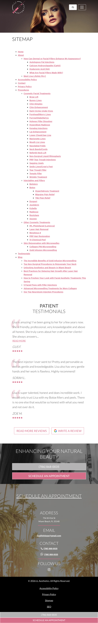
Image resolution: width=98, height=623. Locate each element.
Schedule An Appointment (49, 620)
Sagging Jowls (37, 163)
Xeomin (33, 219)
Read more (19, 340)
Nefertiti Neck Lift (38, 153)
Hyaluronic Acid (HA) (40, 69)
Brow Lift (34, 97)
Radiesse (34, 212)
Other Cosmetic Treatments (37, 222)
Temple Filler (36, 173)
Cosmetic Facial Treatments (37, 93)
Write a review (67, 431)
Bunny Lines (36, 100)
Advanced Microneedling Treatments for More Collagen (50, 288)
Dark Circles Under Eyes (41, 111)
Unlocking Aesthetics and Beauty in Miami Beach (47, 267)
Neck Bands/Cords (38, 149)
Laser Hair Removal (39, 229)
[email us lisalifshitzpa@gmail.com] (49, 536)
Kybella (33, 208)
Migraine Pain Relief (45, 194)
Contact (21, 83)
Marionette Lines (38, 139)
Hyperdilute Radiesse (40, 125)
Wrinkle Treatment (38, 177)
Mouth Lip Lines (37, 142)
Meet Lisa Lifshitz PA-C (35, 76)
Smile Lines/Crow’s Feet (41, 166)
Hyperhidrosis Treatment (47, 191)
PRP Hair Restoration (40, 236)
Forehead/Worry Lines (40, 114)
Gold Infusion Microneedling (43, 250)
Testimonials (24, 253)
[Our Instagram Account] (49, 574)
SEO (49, 606)
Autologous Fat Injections (42, 62)
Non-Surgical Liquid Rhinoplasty (45, 156)
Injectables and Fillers (34, 180)
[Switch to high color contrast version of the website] (73, 7)
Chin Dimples (36, 104)
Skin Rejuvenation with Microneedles (41, 243)
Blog (20, 257)
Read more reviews (32, 431)
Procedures (23, 90)
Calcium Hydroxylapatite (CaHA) (45, 65)
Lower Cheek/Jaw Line (40, 135)
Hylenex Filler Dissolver (41, 121)
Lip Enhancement (38, 132)
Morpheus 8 (35, 233)
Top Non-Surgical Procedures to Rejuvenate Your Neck (50, 264)
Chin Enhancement (39, 107)
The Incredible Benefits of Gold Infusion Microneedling (50, 261)
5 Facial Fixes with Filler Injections (40, 285)
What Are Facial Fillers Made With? (46, 73)
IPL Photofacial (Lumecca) (42, 226)
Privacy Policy (25, 86)
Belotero (34, 184)
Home (21, 52)
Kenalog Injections (38, 128)
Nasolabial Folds (38, 146)
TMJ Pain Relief (42, 198)
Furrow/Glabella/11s (39, 118)
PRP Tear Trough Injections (43, 160)
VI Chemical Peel (38, 240)
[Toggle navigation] (82, 7)
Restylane (34, 215)
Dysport (33, 201)
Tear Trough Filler (38, 170)
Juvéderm (34, 205)
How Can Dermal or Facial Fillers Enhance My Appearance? (52, 59)
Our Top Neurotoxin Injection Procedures (43, 292)
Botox (32, 187)
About (21, 55)
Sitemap (49, 600)
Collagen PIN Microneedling (43, 247)
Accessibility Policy (27, 79)
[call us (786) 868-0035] (49, 615)
